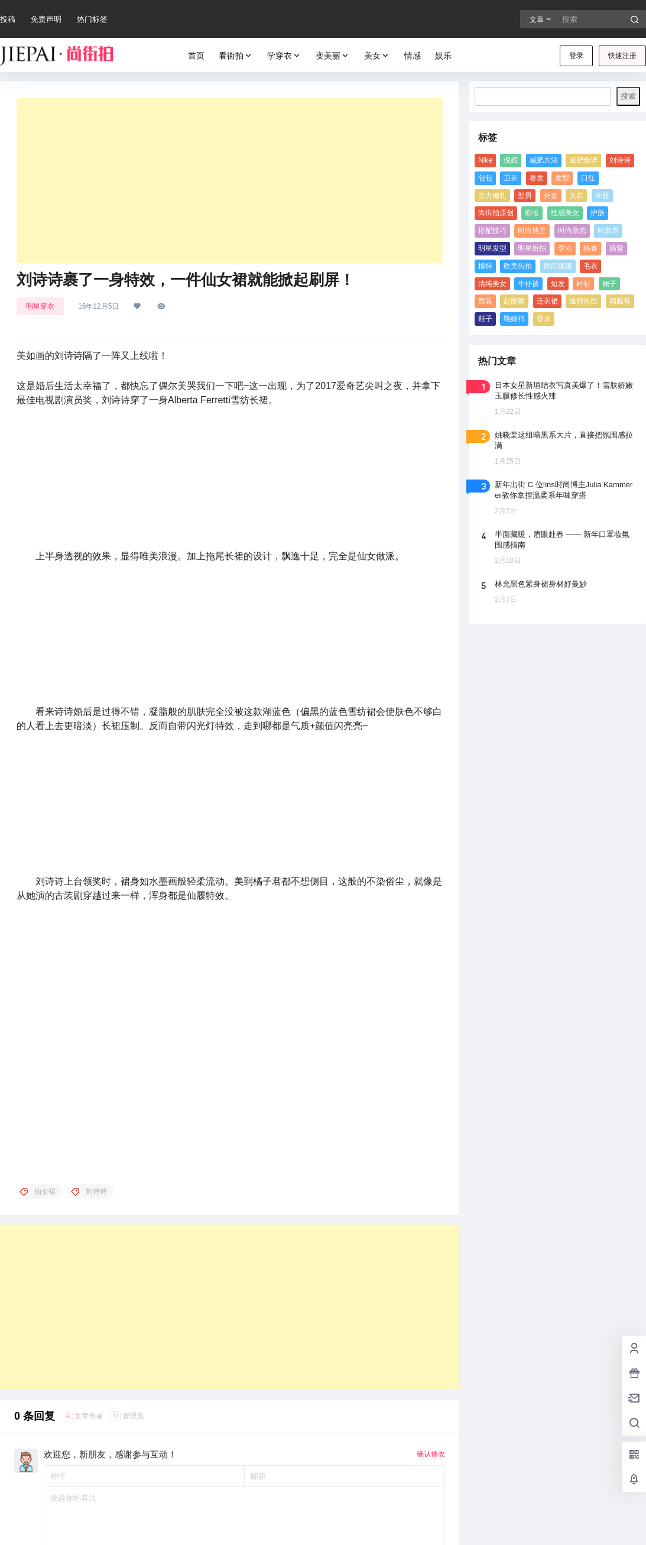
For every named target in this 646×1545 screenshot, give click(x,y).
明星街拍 (532, 248)
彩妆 (532, 213)
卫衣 (511, 178)
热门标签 (92, 19)
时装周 (608, 230)
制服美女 (15, 1452)
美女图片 (15, 1402)
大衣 (576, 196)
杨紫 (616, 248)
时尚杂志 (572, 230)
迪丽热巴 (583, 301)
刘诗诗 (620, 160)
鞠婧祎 (514, 319)
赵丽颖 (514, 301)
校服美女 (15, 1502)
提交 (428, 1208)
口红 (588, 178)
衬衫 (583, 284)
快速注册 (622, 55)
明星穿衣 (40, 306)
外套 (551, 196)
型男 (525, 196)
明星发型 (492, 248)
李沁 (565, 248)
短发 (558, 284)
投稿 (7, 19)
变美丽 (333, 56)
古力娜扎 (492, 196)
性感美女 (565, 213)
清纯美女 (492, 284)
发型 (562, 178)
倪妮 (511, 160)
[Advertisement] (230, 180)
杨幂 (590, 248)
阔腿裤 (620, 301)
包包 (485, 178)
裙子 (609, 284)
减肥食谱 (583, 160)
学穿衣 (284, 56)
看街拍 (236, 56)
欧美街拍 (518, 266)
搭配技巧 (492, 230)
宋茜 (602, 196)
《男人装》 (19, 1377)
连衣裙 (547, 301)
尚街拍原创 (496, 213)
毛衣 (590, 266)
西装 (485, 301)
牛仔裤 (528, 284)
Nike (485, 160)
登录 (576, 55)
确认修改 (431, 1073)
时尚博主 (532, 230)
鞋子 (485, 319)
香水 (544, 319)
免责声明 (46, 19)
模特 (485, 266)
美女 (377, 56)
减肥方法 (544, 160)
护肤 (597, 213)
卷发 (537, 178)
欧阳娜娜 (558, 266)
